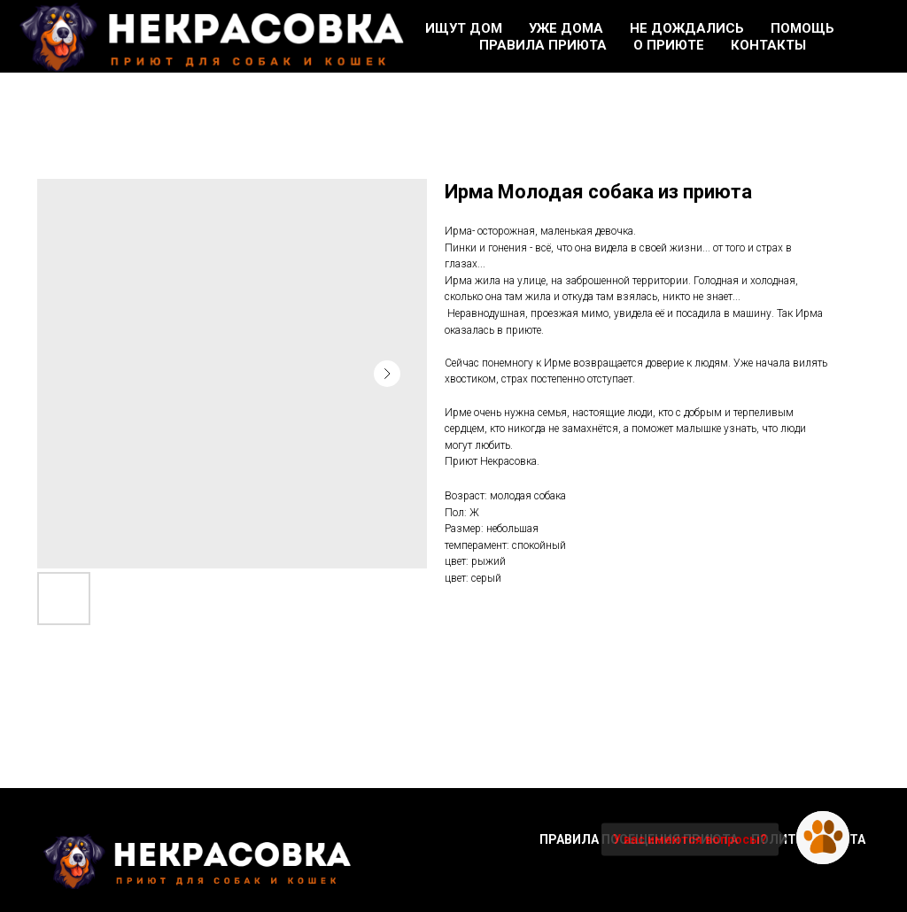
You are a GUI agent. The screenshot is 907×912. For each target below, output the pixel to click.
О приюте (668, 45)
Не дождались (687, 28)
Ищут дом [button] (463, 28)
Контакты (768, 45)
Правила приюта (543, 45)
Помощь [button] (802, 28)
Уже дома (566, 28)
